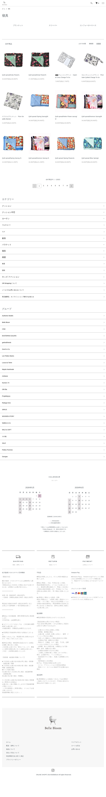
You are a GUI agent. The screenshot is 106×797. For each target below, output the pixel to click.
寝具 (10, 9)
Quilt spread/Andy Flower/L (11, 75)
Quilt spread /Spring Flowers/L (65, 158)
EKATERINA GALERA (11, 342)
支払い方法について (10, 772)
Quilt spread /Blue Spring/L (90, 158)
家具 (4, 239)
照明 (4, 272)
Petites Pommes (9, 468)
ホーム (4, 9)
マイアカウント (74, 761)
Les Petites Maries (9, 364)
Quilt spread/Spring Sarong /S (11, 158)
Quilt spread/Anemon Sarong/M (92, 116)
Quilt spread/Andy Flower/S (37, 75)
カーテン (6, 218)
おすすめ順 (82, 43)
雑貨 (4, 258)
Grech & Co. (7, 357)
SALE (4, 461)
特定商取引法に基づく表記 (13, 775)
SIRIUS (5, 424)
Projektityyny (7, 409)
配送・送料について (10, 765)
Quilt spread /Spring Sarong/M (38, 116)
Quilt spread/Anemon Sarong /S (39, 158)
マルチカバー (7, 225)
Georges (5, 475)
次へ (70, 185)
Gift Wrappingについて (11, 286)
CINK (4, 335)
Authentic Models (9, 320)
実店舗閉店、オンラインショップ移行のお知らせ (22, 300)
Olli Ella (5, 401)
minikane (6, 387)
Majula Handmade (9, 379)
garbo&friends (8, 350)
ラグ (4, 232)
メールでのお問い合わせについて (16, 293)
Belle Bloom (7, 327)
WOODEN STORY (9, 431)
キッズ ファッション (10, 279)
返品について (8, 768)
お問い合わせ (73, 768)
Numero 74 (6, 394)
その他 (5, 453)
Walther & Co (7, 438)
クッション (6, 205)
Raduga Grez (7, 416)
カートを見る (73, 765)
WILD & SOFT (8, 446)
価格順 (91, 43)
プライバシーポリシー (11, 779)
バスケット (6, 245)
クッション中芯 (8, 211)
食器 (4, 265)
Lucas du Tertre (8, 372)
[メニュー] (103, 3)
